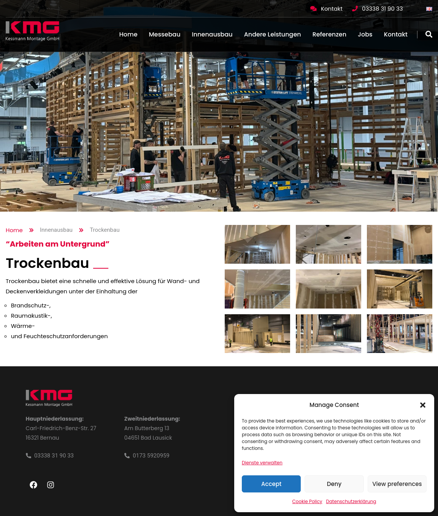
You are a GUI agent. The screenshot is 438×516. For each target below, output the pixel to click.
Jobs (365, 34)
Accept (271, 484)
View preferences (397, 484)
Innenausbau (212, 34)
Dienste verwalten (262, 462)
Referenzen (329, 34)
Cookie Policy (307, 501)
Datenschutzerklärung (351, 501)
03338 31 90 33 (382, 9)
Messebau (165, 34)
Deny (334, 484)
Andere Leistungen (272, 34)
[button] (423, 405)
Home (128, 34)
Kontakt (332, 9)
